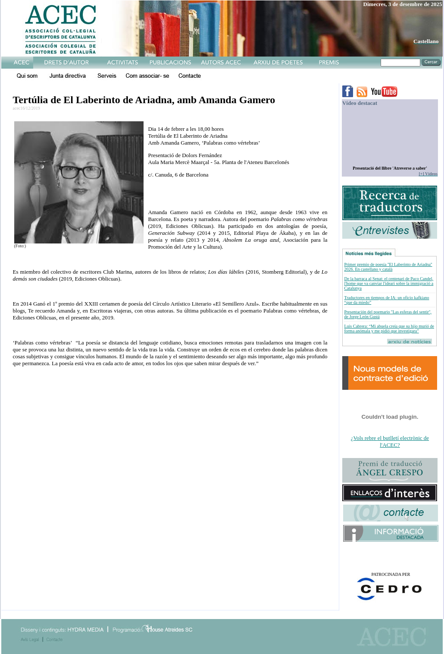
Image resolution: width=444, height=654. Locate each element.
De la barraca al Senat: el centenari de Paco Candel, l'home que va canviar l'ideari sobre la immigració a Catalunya (388, 283)
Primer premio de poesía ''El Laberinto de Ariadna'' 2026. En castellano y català (388, 267)
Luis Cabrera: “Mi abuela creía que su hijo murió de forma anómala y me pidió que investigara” (389, 328)
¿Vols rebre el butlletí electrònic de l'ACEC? (390, 441)
